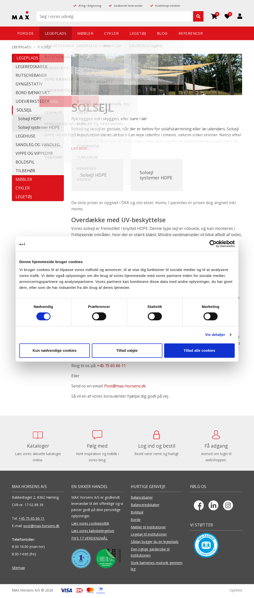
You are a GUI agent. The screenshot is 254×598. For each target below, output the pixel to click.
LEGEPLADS (27, 58)
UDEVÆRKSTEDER (33, 101)
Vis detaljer (215, 334)
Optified (235, 592)
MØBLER (24, 179)
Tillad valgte (127, 350)
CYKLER (23, 188)
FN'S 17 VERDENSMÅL (89, 540)
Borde (136, 521)
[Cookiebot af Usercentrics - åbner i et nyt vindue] (213, 243)
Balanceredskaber (145, 506)
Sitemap (18, 569)
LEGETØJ (24, 196)
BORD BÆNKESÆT (33, 92)
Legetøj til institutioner (149, 536)
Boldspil (137, 514)
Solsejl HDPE (30, 118)
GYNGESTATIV (29, 84)
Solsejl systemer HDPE (39, 127)
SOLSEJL (24, 110)
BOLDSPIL (25, 162)
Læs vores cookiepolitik (90, 525)
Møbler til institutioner (148, 528)
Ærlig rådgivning (90, 5)
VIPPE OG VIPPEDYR (34, 153)
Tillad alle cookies (199, 350)
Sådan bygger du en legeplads (154, 543)
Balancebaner (142, 499)
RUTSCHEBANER (31, 75)
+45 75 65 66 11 (111, 367)
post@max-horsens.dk (41, 527)
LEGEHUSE (25, 136)
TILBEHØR (25, 170)
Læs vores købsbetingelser (92, 532)
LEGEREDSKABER (31, 66)
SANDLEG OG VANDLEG (38, 144)
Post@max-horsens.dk (125, 387)
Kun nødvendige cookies (55, 350)
